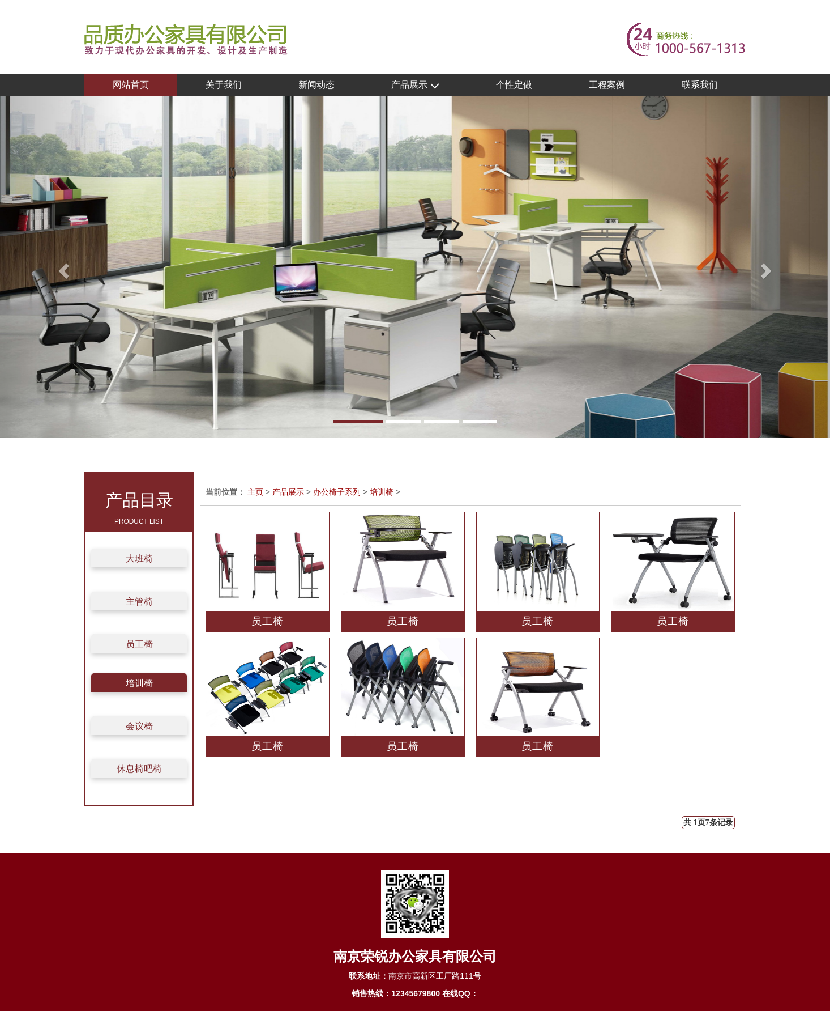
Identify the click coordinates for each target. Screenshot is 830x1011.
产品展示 (415, 85)
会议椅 (139, 726)
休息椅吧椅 (139, 769)
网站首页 (131, 85)
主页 (255, 491)
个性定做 (514, 85)
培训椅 (139, 683)
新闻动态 (316, 85)
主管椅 (139, 601)
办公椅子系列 (337, 491)
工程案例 (607, 85)
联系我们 (700, 85)
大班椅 (139, 558)
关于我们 (224, 85)
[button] (62, 267)
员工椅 (139, 644)
